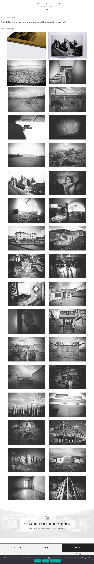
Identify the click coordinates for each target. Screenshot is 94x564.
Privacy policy (55, 561)
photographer (47, 6)
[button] (47, 9)
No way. (45, 561)
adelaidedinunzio (47, 3)
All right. (37, 561)
